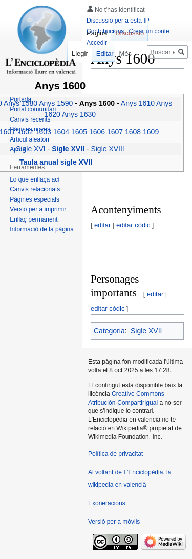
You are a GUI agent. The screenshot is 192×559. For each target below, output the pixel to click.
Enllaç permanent (33, 219)
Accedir (97, 42)
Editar (101, 53)
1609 (151, 132)
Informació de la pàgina (42, 229)
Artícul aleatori (29, 139)
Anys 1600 (98, 103)
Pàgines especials (34, 199)
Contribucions (105, 31)
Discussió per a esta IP (118, 20)
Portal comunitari (33, 109)
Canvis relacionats (35, 189)
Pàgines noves (30, 129)
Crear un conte (149, 31)
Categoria (109, 331)
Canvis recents (30, 119)
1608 (133, 132)
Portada (20, 99)
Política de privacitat (115, 453)
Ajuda (18, 149)
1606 (97, 132)
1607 (115, 132)
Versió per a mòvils (114, 521)
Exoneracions (106, 503)
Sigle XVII (146, 331)
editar (102, 225)
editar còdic (133, 225)
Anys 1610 (138, 103)
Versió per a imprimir (38, 209)
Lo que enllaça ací (34, 179)
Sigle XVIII (107, 149)
